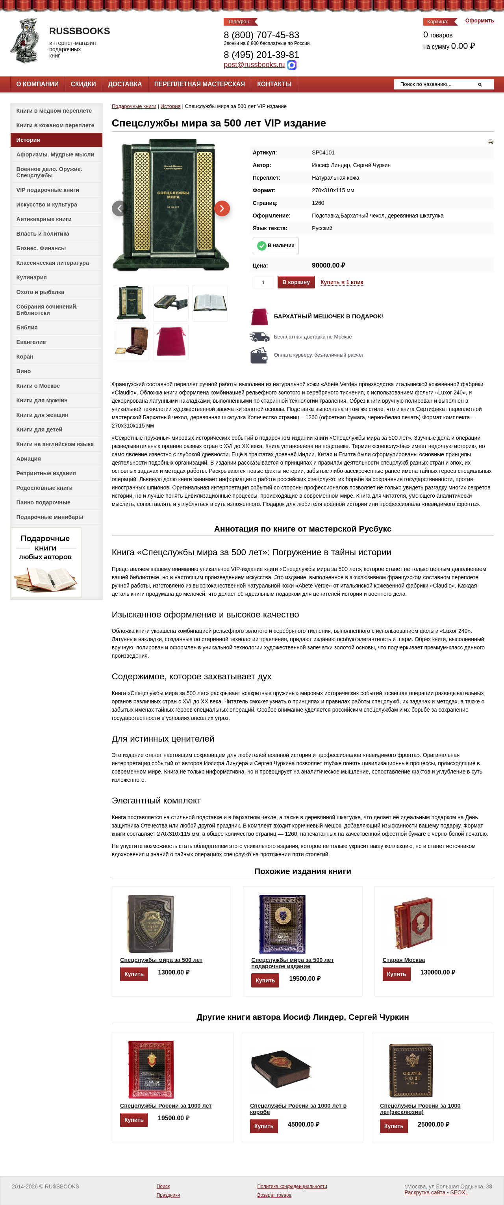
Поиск (163, 1186)
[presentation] (120, 208)
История (28, 140)
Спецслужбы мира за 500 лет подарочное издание (292, 963)
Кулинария (32, 277)
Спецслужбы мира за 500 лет (161, 960)
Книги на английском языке (55, 444)
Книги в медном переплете (54, 111)
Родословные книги (45, 488)
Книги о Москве (38, 386)
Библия (27, 327)
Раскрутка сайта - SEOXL (436, 1193)
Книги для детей (40, 429)
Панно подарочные (44, 502)
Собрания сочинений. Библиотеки (47, 309)
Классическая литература (53, 263)
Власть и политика (43, 234)
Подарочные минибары (50, 517)
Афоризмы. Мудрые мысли (55, 154)
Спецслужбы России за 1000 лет (166, 1106)
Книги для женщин (43, 415)
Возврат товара (275, 1195)
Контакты (274, 84)
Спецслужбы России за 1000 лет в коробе (298, 1109)
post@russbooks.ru (254, 65)
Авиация (29, 459)
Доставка (125, 84)
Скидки (83, 84)
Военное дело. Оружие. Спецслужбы (49, 172)
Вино (24, 371)
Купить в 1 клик (342, 282)
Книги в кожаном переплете (55, 125)
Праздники (168, 1195)
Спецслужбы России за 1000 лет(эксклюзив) (420, 1109)
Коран (25, 356)
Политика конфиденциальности (292, 1186)
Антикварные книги (44, 219)
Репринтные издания (46, 473)
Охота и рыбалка (40, 292)
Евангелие (31, 342)
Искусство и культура (47, 204)
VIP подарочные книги (48, 190)
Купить (134, 974)
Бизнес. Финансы (41, 248)
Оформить (479, 21)
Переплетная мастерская (199, 84)
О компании (38, 84)
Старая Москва (404, 960)
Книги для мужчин (42, 400)
